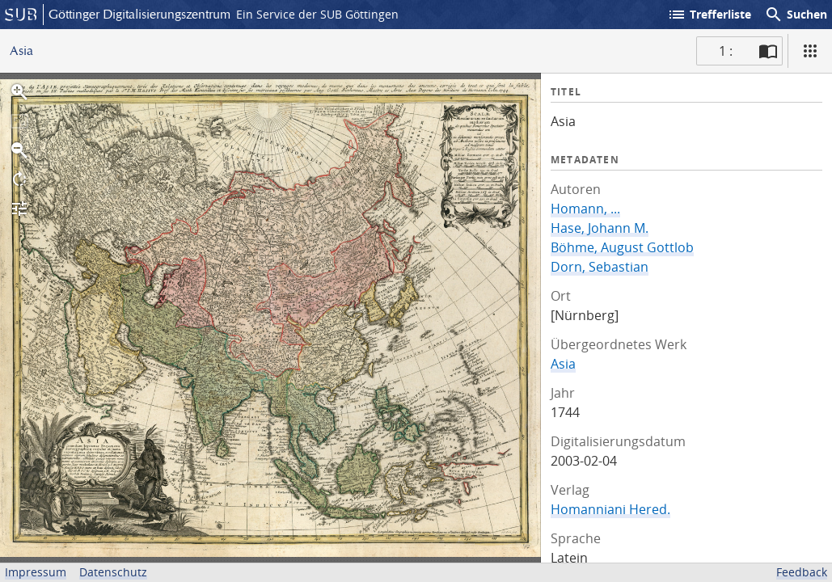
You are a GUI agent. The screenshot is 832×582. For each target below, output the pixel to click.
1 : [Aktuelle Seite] (726, 51)
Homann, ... (585, 208)
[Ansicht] (810, 51)
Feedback (801, 572)
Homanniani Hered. (610, 509)
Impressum (35, 572)
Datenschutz (113, 572)
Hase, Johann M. (599, 228)
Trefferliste (709, 14)
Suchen (795, 14)
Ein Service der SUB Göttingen (317, 14)
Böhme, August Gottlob (622, 247)
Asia (563, 364)
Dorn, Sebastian (599, 267)
